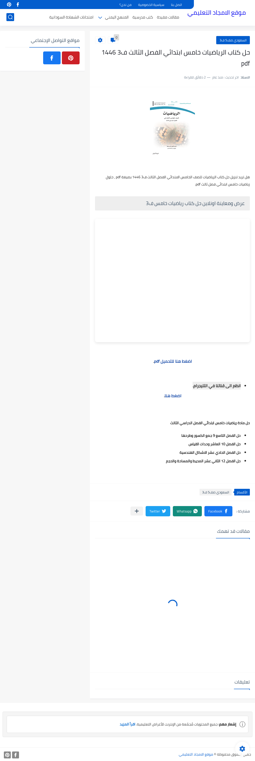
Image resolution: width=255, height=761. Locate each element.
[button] (218, 511)
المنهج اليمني (117, 17)
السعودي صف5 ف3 (233, 40)
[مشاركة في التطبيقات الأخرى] (136, 511)
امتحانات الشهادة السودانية (71, 17)
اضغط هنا (173, 396)
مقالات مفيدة (168, 17)
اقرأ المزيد (127, 724)
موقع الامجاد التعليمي (216, 12)
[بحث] (10, 17)
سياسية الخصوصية (151, 5)
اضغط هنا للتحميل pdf (173, 361)
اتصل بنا (176, 5)
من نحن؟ (125, 5)
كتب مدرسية (143, 17)
